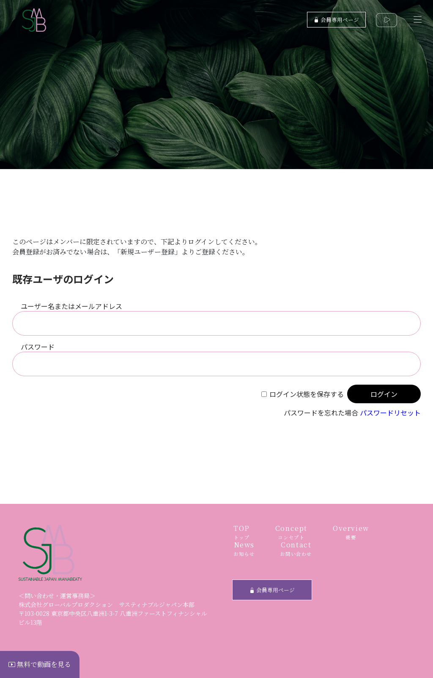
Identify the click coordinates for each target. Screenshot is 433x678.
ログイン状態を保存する (306, 394)
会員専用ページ (336, 20)
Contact (296, 548)
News (244, 548)
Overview (351, 532)
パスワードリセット (390, 412)
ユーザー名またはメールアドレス (71, 306)
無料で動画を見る (39, 664)
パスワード (38, 347)
